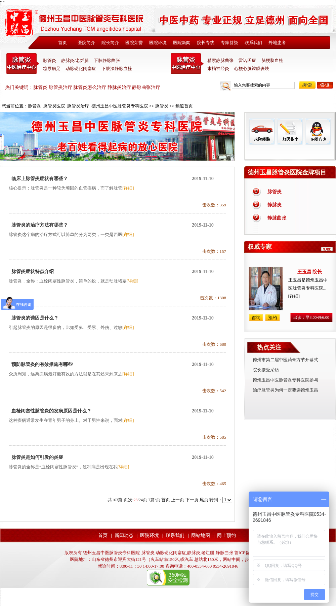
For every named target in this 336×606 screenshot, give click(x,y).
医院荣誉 (134, 42)
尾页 (204, 499)
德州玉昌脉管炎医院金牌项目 (287, 172)
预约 (272, 317)
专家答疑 (229, 42)
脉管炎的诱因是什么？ (34, 318)
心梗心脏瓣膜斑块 (251, 68)
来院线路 (262, 131)
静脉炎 (274, 204)
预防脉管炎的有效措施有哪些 (42, 364)
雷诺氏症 (247, 60)
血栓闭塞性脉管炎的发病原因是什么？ (51, 410)
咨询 (325, 85)
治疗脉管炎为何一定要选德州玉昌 (285, 390)
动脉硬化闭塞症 (81, 68)
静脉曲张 (276, 218)
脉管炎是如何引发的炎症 (37, 457)
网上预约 (226, 535)
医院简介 (86, 42)
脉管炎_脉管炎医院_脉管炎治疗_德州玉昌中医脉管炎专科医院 (88, 105)
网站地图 (200, 535)
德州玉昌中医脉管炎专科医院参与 (285, 379)
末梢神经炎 (218, 68)
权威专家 (260, 246)
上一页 (177, 499)
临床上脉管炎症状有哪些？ (39, 178)
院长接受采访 (266, 369)
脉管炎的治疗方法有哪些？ (39, 225)
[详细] (128, 188)
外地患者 (277, 42)
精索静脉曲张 (220, 60)
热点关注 (269, 347)
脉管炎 (49, 60)
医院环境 (158, 42)
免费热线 (290, 152)
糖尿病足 (51, 68)
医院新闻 (182, 42)
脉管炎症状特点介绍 (32, 271)
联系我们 (253, 42)
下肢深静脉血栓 (116, 68)
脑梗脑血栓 (272, 60)
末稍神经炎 (187, 63)
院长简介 (110, 42)
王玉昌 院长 (309, 271)
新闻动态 (124, 535)
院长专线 (205, 42)
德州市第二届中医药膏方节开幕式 (285, 359)
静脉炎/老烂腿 (75, 60)
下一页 (192, 499)
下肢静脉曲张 (107, 60)
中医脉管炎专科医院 (22, 63)
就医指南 (290, 131)
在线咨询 (317, 131)
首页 (62, 42)
